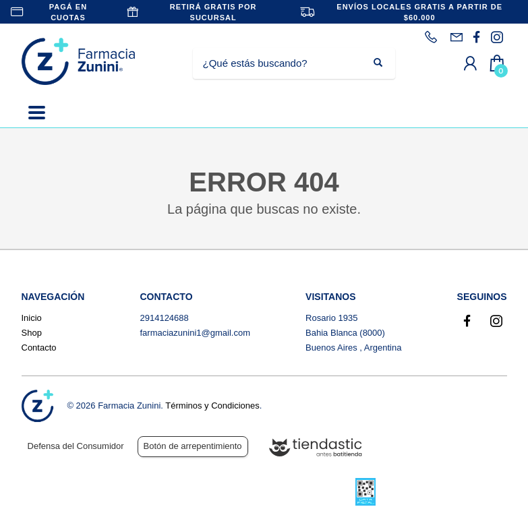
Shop (32, 333)
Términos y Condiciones (212, 405)
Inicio (32, 318)
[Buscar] (284, 63)
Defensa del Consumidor (76, 446)
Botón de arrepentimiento (193, 446)
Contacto (39, 347)
